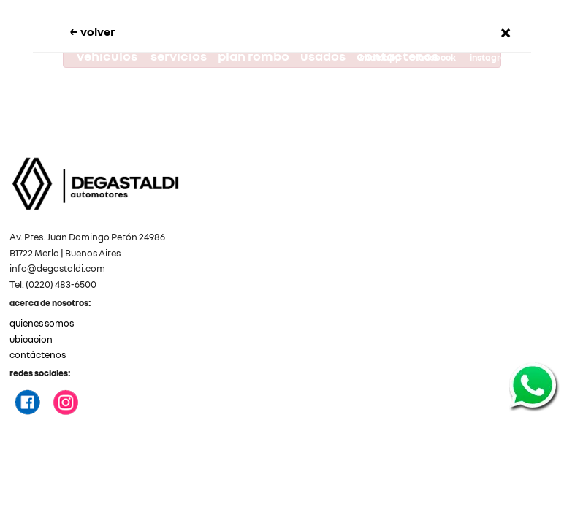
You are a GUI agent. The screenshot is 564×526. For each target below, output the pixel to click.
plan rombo (283, 56)
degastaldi (436, 81)
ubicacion (31, 339)
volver (122, 31)
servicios (208, 56)
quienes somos (41, 323)
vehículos (137, 56)
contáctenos (37, 354)
